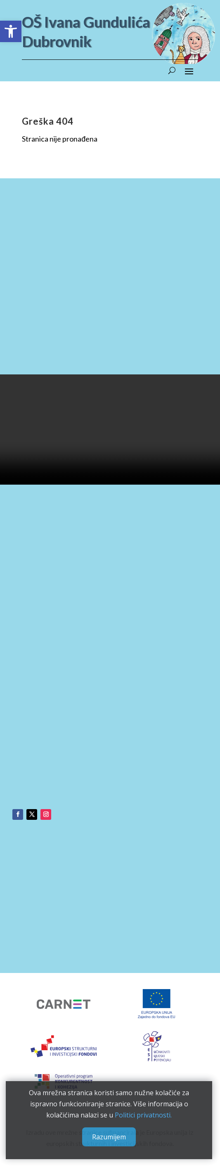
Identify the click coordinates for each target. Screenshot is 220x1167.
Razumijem (108, 1136)
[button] (10, 31)
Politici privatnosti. (142, 1114)
